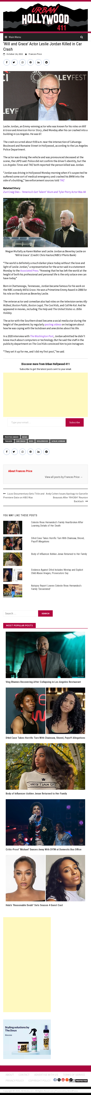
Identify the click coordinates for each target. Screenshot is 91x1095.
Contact (24, 1074)
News (24, 437)
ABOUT (10, 1074)
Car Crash (20, 441)
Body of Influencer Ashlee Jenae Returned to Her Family (59, 553)
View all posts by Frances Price (64, 477)
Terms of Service (74, 1074)
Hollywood (42, 441)
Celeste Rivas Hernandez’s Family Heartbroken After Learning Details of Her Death (57, 524)
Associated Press (29, 270)
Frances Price (35, 54)
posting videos (53, 324)
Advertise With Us (46, 1074)
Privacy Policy (15, 1080)
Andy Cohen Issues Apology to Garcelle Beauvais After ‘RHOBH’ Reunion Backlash (67, 497)
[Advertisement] (45, 395)
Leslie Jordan (58, 441)
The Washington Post (41, 336)
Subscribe (74, 422)
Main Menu (15, 37)
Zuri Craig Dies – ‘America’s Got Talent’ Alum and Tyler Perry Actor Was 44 (44, 192)
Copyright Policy (39, 1080)
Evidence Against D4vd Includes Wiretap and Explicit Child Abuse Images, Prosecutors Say (57, 571)
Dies (31, 441)
